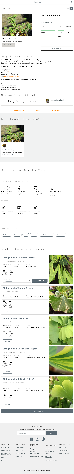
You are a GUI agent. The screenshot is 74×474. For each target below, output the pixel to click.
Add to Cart (39, 280)
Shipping (33, 449)
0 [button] (71, 1)
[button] (68, 8)
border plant (7, 76)
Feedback (4, 461)
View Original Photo (8, 154)
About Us (62, 447)
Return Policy (20, 453)
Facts (38, 110)
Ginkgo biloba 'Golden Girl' (16, 318)
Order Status (5, 450)
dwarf (12, 76)
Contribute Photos (51, 460)
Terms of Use (63, 450)
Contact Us (5, 447)
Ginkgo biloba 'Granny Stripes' (18, 288)
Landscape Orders (36, 456)
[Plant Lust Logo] (37, 2)
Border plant (6, 235)
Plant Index (20, 447)
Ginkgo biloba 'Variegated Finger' (20, 348)
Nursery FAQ (49, 449)
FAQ (2, 458)
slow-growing (61, 235)
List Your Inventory (48, 456)
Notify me (56, 43)
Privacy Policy (64, 453)
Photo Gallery (18, 110)
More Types (56, 110)
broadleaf (17, 235)
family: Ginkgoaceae (47, 235)
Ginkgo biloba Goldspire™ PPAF (18, 379)
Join (51, 433)
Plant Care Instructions (34, 452)
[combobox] (17, 281)
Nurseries (19, 456)
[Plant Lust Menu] (3, 2)
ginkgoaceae (11, 71)
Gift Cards (19, 450)
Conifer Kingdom (11, 150)
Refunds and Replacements (6, 454)
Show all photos (9, 45)
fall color (17, 76)
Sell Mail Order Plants (50, 452)
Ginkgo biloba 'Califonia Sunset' (19, 257)
